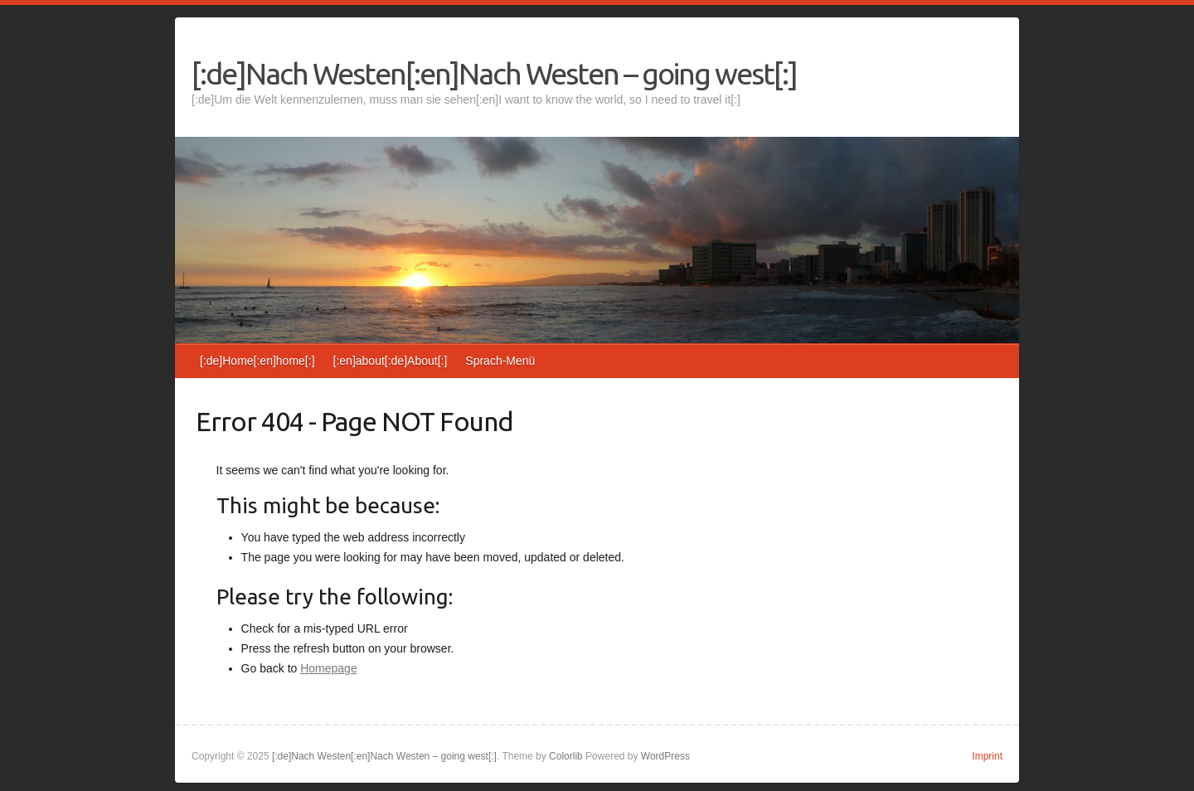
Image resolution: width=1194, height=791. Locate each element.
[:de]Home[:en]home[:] (257, 360)
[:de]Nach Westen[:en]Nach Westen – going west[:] (494, 73)
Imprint (987, 756)
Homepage (328, 668)
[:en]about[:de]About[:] (390, 360)
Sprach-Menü (500, 360)
